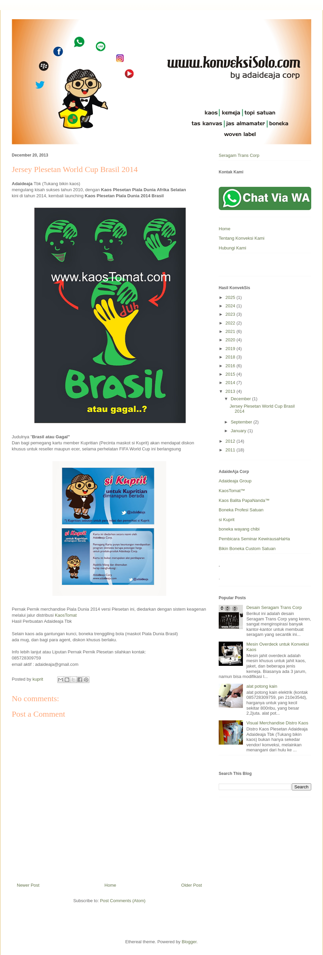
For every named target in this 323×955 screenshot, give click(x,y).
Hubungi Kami (232, 247)
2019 (231, 348)
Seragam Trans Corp (239, 155)
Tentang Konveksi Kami (241, 238)
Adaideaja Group (235, 480)
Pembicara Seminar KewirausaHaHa (254, 538)
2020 (231, 339)
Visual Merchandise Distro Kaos (277, 722)
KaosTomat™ (232, 490)
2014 (231, 382)
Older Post (191, 885)
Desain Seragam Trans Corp (274, 607)
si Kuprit (227, 519)
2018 (231, 357)
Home (110, 885)
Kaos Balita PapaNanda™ (244, 500)
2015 (231, 374)
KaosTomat (66, 615)
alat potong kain (261, 686)
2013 (231, 391)
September (242, 421)
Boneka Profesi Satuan (241, 509)
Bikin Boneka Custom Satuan (247, 548)
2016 (231, 365)
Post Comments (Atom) (122, 900)
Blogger (189, 941)
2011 (231, 449)
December (241, 398)
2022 (231, 323)
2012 (231, 441)
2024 (231, 305)
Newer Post (28, 885)
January (239, 430)
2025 (231, 297)
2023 (231, 314)
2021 (231, 331)
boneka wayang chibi (239, 529)
